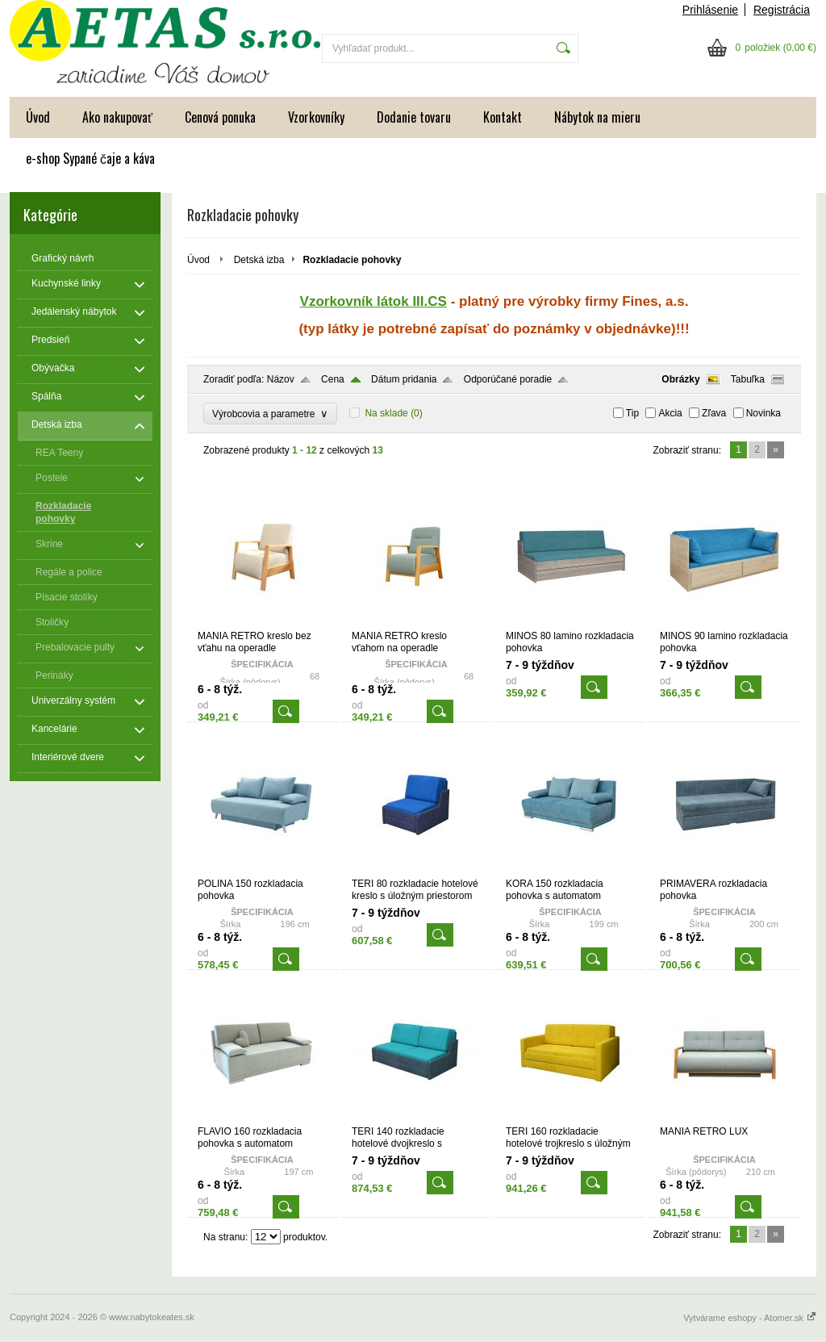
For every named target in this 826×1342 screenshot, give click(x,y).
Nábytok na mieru (597, 117)
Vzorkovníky (316, 117)
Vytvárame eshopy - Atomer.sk (749, 1318)
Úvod (38, 117)
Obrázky (680, 379)
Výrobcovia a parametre (270, 414)
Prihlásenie (710, 9)
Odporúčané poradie (508, 379)
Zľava (714, 413)
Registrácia (781, 9)
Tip (632, 413)
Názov (280, 379)
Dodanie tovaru (414, 117)
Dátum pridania (403, 379)
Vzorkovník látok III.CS (373, 301)
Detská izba (259, 259)
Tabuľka (748, 379)
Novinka (763, 413)
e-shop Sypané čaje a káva (90, 158)
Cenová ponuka (220, 117)
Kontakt (502, 117)
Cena (332, 379)
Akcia (670, 413)
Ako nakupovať (117, 117)
